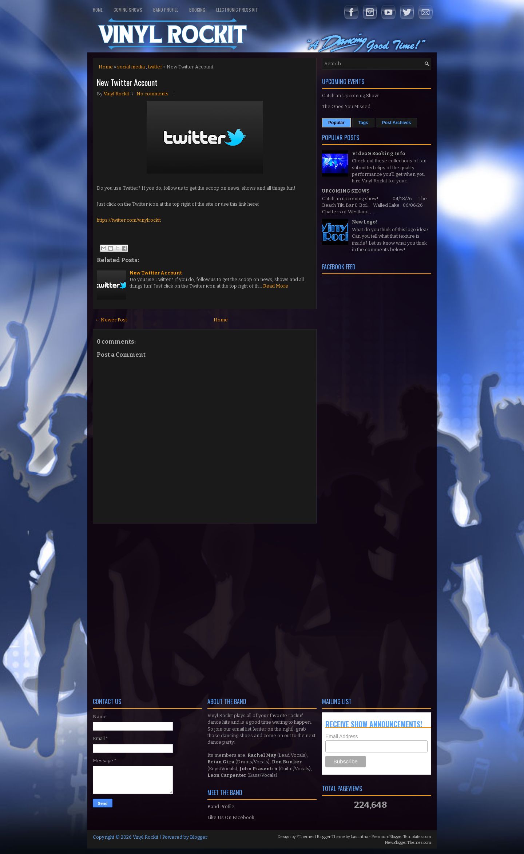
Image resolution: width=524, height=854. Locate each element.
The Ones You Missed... (348, 106)
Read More (275, 286)
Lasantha (359, 836)
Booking (197, 10)
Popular (336, 122)
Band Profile (165, 10)
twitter (155, 67)
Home (98, 10)
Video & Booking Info (378, 153)
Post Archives (396, 122)
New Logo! (364, 222)
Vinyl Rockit (145, 837)
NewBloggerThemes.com (408, 842)
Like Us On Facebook (230, 817)
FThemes (305, 836)
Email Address (341, 736)
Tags (363, 122)
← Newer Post (111, 320)
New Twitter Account (127, 82)
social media (131, 67)
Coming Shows (128, 10)
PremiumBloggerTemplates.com (401, 836)
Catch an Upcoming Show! (351, 95)
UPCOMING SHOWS (345, 191)
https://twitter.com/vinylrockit (129, 220)
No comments (152, 93)
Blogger (198, 837)
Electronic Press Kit (237, 10)
